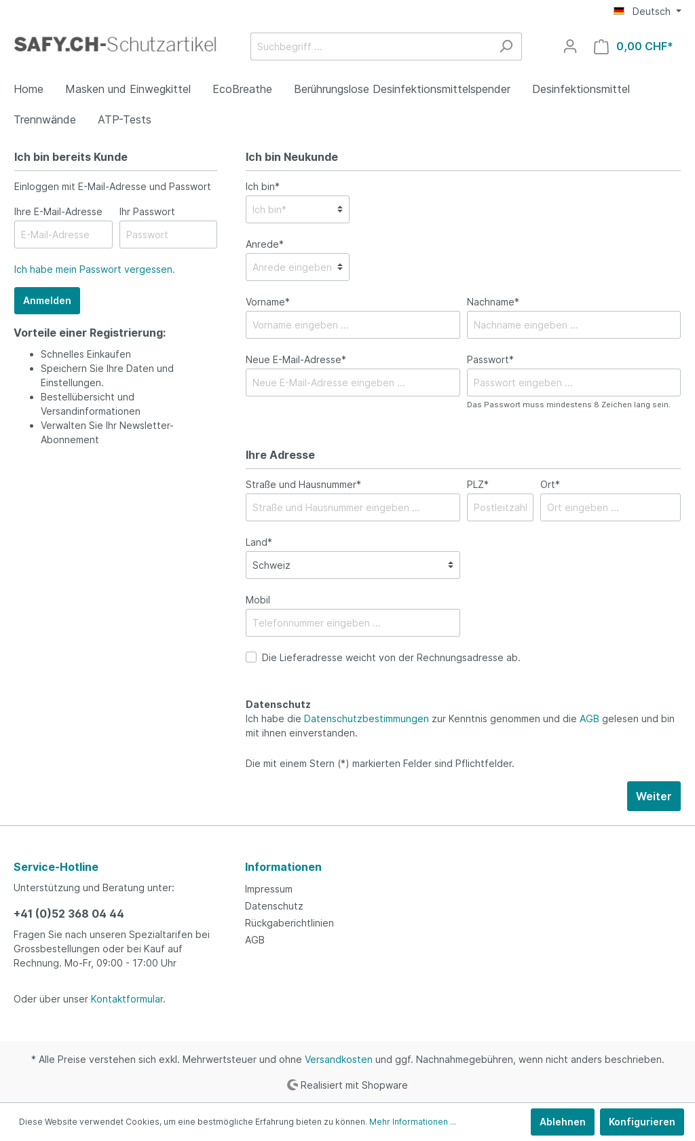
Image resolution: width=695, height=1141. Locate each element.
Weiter (654, 796)
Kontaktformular (127, 999)
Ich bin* (263, 186)
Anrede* (265, 244)
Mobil (258, 599)
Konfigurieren (642, 1121)
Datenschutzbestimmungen (366, 718)
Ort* (550, 484)
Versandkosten (339, 1059)
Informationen (283, 867)
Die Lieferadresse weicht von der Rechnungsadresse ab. (391, 657)
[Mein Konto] (570, 46)
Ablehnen (563, 1121)
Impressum (269, 889)
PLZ (478, 484)
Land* (259, 542)
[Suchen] (506, 46)
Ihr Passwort (147, 211)
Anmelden (47, 300)
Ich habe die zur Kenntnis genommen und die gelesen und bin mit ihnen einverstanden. (460, 725)
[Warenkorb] (633, 46)
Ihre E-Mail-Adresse (58, 211)
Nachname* (493, 301)
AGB (589, 718)
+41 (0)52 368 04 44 (69, 913)
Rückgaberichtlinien (289, 923)
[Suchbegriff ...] (370, 46)
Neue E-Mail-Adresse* (296, 359)
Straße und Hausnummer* (303, 484)
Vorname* (268, 301)
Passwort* (490, 359)
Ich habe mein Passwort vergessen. (94, 269)
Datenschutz (274, 906)
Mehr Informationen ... (412, 1122)
